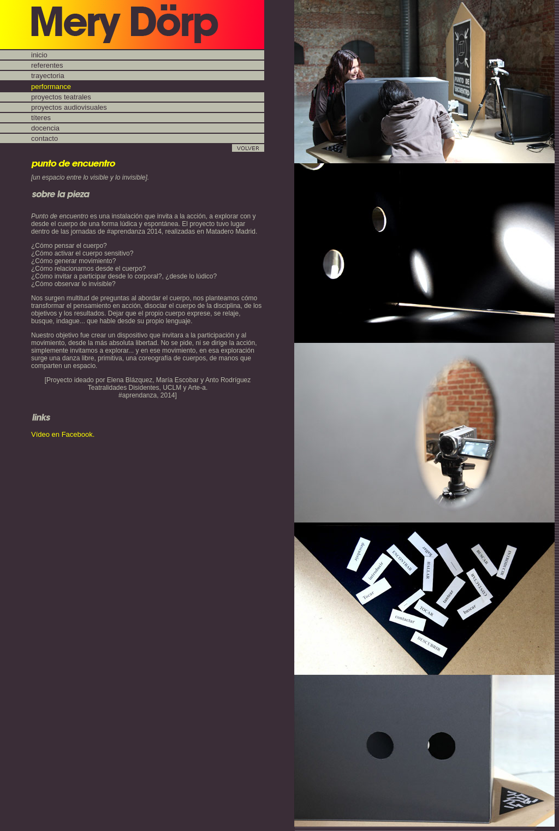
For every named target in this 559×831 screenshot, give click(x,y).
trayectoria (47, 76)
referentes (47, 65)
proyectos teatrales (61, 97)
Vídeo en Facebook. (62, 434)
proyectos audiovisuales (69, 107)
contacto (44, 138)
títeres (41, 118)
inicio (39, 55)
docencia (45, 128)
